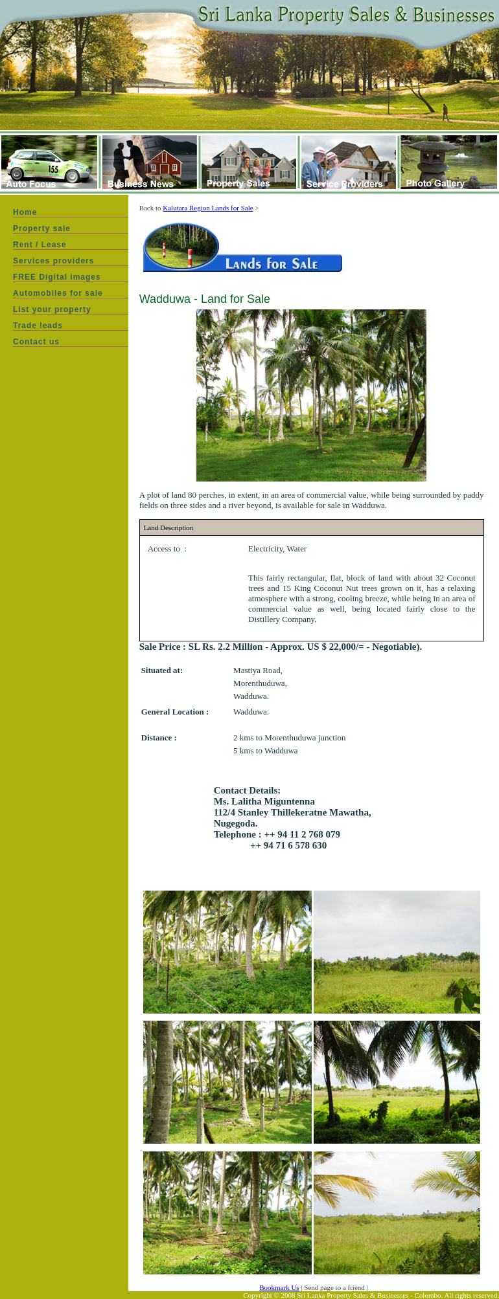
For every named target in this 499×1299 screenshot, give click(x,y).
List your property (52, 309)
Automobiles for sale (58, 293)
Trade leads (38, 325)
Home (25, 212)
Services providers (53, 260)
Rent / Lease (40, 244)
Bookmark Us (279, 1287)
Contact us (36, 341)
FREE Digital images (57, 277)
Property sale (42, 228)
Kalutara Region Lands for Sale (208, 208)
